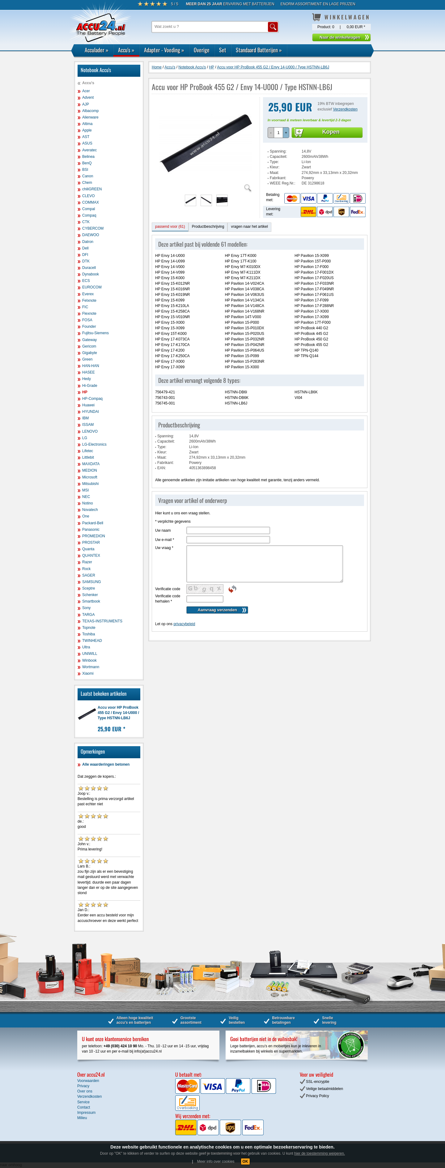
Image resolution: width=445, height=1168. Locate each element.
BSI (85, 169)
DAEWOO (90, 235)
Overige (202, 50)
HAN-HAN (90, 366)
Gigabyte (89, 353)
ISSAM (88, 424)
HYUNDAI (90, 411)
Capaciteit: (278, 156)
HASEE (88, 372)
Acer (86, 91)
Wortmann (90, 667)
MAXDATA (91, 464)
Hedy (86, 379)
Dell (85, 248)
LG (84, 438)
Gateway (89, 340)
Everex (88, 294)
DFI (85, 255)
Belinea (88, 156)
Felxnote (89, 300)
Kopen (331, 132)
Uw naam (163, 530)
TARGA (88, 614)
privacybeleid (184, 624)
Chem (87, 182)
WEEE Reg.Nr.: (282, 183)
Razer (87, 562)
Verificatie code (167, 589)
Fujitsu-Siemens (95, 333)
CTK (86, 222)
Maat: (274, 173)
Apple (87, 130)
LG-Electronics (94, 444)
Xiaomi (88, 673)
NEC (86, 497)
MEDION (89, 470)
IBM (85, 418)
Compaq (89, 215)
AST (85, 137)
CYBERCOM (93, 228)
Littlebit (88, 457)
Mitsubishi (90, 484)
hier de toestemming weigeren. (319, 1153)
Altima (87, 124)
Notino (87, 503)
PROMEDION (93, 536)
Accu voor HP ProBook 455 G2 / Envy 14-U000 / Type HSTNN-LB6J (118, 712)
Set (222, 50)
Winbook (89, 660)
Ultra (86, 647)
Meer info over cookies (216, 1161)
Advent (88, 97)
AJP (85, 104)
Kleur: (274, 167)
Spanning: (278, 151)
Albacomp (90, 111)
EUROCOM (92, 287)
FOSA (87, 320)
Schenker (90, 595)
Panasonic (91, 529)
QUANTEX (91, 555)
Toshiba (88, 634)
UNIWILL (89, 653)
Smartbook (91, 601)
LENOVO (90, 431)
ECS (86, 281)
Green (87, 359)
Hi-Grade (89, 385)
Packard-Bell (92, 523)
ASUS (87, 143)
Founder (89, 326)
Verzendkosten (345, 109)
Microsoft (89, 477)
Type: (274, 162)
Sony (86, 608)
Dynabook (90, 274)
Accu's (126, 50)
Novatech (90, 510)
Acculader (96, 50)
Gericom (89, 346)
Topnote (88, 627)
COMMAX (90, 202)
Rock (86, 569)
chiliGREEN (92, 189)
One (85, 516)
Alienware (90, 117)
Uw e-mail (164, 540)
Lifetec (87, 451)
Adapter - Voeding (164, 50)
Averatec (89, 150)
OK (245, 1161)
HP (84, 392)
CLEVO (88, 196)
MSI (85, 490)
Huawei (88, 405)
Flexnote (89, 313)
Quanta (88, 549)
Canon (87, 176)
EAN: (161, 468)
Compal (88, 209)
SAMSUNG (91, 582)
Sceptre (88, 588)
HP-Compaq (92, 398)
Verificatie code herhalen (167, 598)
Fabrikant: (278, 178)
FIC (85, 307)
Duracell (89, 268)
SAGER (88, 575)
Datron (87, 242)
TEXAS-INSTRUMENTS (102, 621)
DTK (86, 261)
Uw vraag (164, 548)
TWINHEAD (92, 640)
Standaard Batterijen (259, 50)
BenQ (87, 163)
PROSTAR (91, 542)
